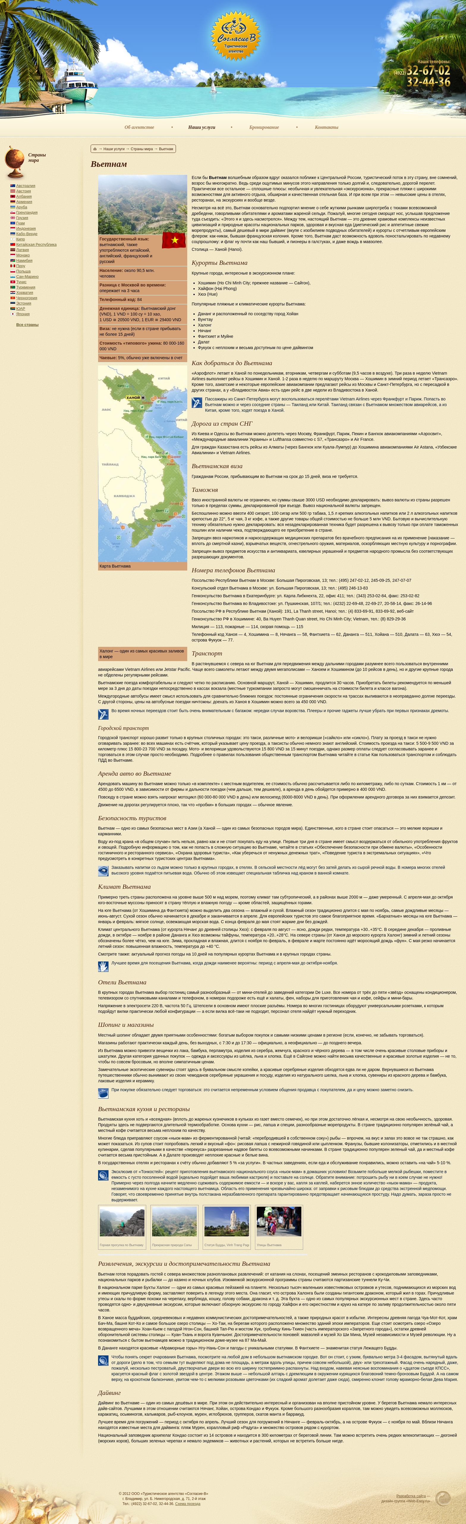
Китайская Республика (36, 244)
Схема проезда (188, 1504)
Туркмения (25, 287)
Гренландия (27, 212)
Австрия (23, 191)
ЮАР (20, 308)
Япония (23, 314)
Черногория (26, 298)
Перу (20, 266)
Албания (24, 196)
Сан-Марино (27, 276)
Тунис (21, 282)
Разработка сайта (411, 1496)
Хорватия (24, 292)
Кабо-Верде (26, 234)
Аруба (21, 207)
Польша (23, 271)
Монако (23, 255)
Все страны (27, 324)
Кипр (20, 239)
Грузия (22, 218)
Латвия (22, 250)
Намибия (24, 260)
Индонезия (26, 228)
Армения (24, 201)
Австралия (25, 185)
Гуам (20, 223)
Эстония (23, 303)
